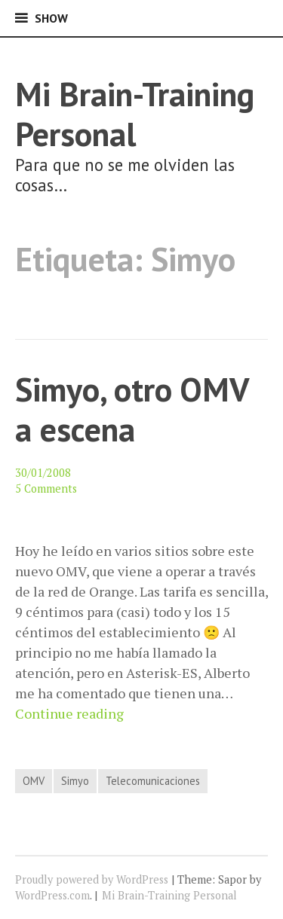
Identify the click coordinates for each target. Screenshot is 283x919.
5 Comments (46, 488)
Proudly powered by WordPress (91, 879)
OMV (34, 781)
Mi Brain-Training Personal (134, 113)
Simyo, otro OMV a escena (131, 409)
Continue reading (69, 713)
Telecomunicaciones (153, 781)
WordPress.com (52, 895)
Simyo (75, 781)
